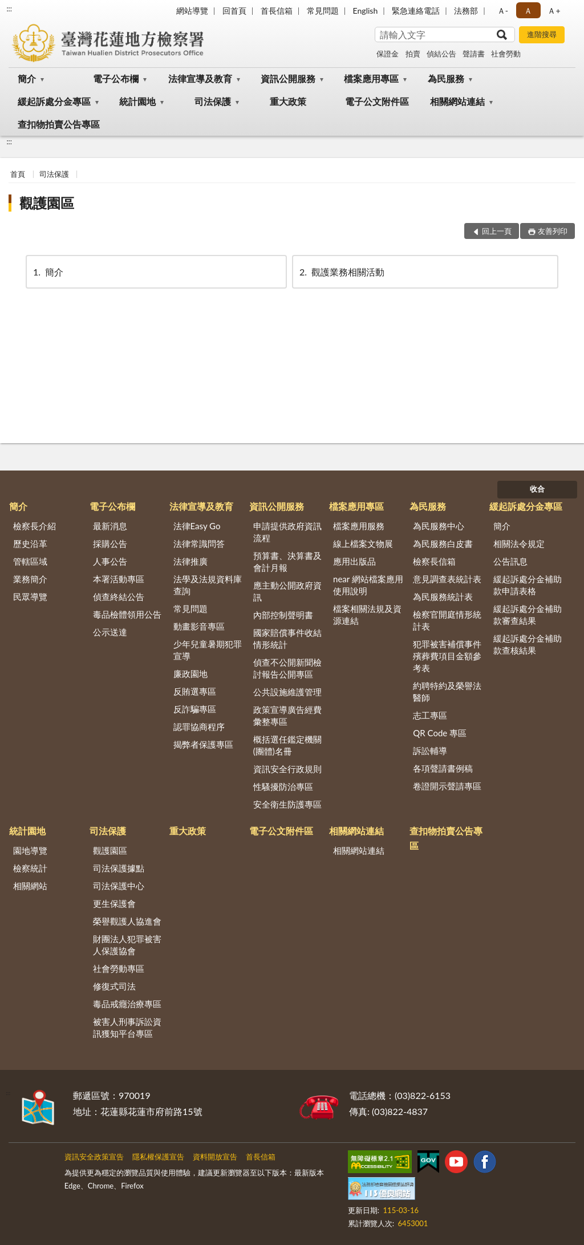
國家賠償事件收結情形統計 (287, 638)
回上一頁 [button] (497, 231)
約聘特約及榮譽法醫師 (447, 691)
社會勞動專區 (118, 968)
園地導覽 (30, 850)
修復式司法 (114, 986)
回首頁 (234, 10)
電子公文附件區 (377, 101)
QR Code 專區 (440, 733)
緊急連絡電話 (416, 10)
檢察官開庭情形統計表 (447, 620)
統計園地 (137, 101)
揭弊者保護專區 (203, 744)
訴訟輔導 (430, 750)
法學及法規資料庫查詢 (207, 585)
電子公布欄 (116, 78)
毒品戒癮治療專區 (127, 1004)
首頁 (17, 174)
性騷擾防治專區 (283, 786)
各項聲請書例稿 (443, 768)
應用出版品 (354, 561)
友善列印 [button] (552, 231)
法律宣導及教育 (200, 78)
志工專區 (430, 715)
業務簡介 (30, 579)
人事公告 (110, 561)
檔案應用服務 (358, 526)
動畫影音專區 (199, 626)
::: (9, 8)
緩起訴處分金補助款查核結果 (527, 644)
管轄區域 (30, 561)
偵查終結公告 (118, 596)
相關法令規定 (519, 543)
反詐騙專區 (194, 709)
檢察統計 (30, 868)
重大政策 (288, 101)
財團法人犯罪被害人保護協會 (127, 945)
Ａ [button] (528, 10)
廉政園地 (190, 673)
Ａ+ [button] (554, 10)
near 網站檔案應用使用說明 (368, 585)
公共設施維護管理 (287, 692)
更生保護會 (114, 903)
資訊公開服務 (288, 78)
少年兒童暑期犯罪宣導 (207, 650)
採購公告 (110, 543)
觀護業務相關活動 (341, 271)
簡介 (27, 78)
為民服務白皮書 (443, 543)
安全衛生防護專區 (287, 804)
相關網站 (30, 886)
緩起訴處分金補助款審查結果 (527, 614)
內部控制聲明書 (283, 615)
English (365, 10)
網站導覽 (192, 10)
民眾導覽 (30, 596)
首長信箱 (277, 10)
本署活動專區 (118, 579)
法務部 (466, 10)
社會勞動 (506, 53)
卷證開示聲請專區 (447, 786)
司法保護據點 (118, 868)
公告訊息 (510, 561)
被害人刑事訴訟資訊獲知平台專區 (127, 1027)
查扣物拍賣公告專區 (59, 124)
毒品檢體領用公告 (127, 614)
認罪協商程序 (199, 726)
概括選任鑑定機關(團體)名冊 (287, 745)
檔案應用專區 (371, 78)
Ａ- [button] (502, 10)
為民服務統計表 (443, 596)
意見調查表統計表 (447, 579)
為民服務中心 (438, 526)
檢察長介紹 (34, 526)
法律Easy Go (197, 526)
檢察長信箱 (434, 561)
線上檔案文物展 (363, 543)
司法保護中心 (118, 886)
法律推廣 (190, 561)
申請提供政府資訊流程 (287, 532)
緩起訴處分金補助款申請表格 (527, 585)
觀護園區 (46, 202)
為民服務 (446, 78)
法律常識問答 (199, 543)
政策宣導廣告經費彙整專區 (287, 715)
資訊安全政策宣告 (94, 1156)
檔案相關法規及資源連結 (367, 614)
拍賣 (412, 53)
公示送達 (110, 632)
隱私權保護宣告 (158, 1156)
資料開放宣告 (215, 1156)
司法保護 (212, 101)
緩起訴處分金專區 (54, 101)
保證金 (387, 53)
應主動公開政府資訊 (287, 591)
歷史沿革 (30, 543)
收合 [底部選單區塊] (537, 488)
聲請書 (474, 53)
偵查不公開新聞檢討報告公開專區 (287, 668)
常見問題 (323, 10)
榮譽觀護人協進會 (127, 921)
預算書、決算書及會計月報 (287, 561)
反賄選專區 (194, 691)
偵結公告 (441, 53)
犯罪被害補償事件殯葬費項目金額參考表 (447, 656)
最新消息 (110, 526)
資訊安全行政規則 (287, 769)
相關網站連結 (457, 101)
